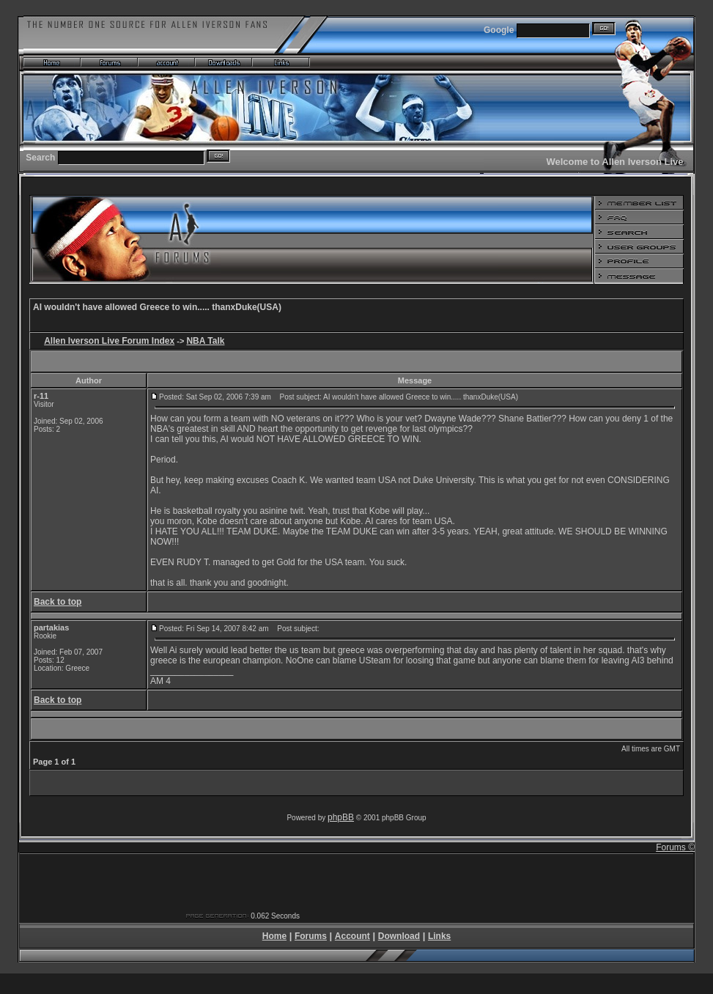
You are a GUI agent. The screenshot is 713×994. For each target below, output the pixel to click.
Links (439, 936)
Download (399, 936)
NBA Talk (205, 341)
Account (352, 936)
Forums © (675, 847)
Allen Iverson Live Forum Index (109, 341)
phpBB (341, 817)
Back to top (57, 602)
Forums (311, 936)
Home (274, 936)
